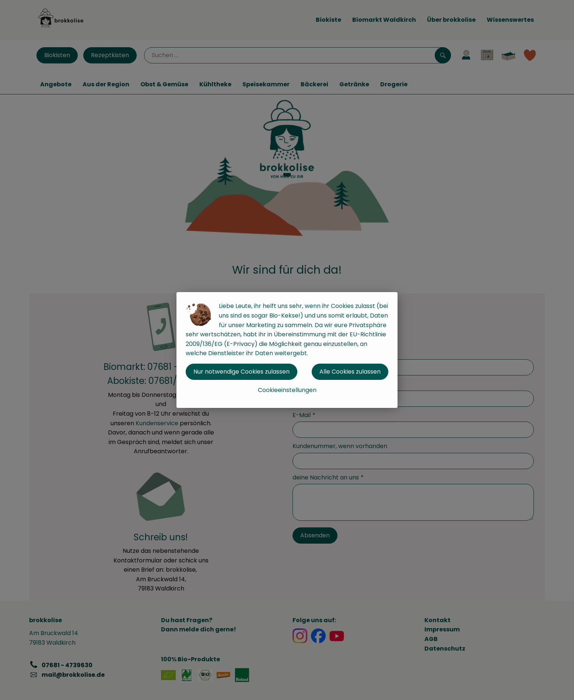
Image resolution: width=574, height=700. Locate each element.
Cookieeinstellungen (287, 390)
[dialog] (287, 350)
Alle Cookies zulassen (350, 371)
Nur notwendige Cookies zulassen (241, 371)
